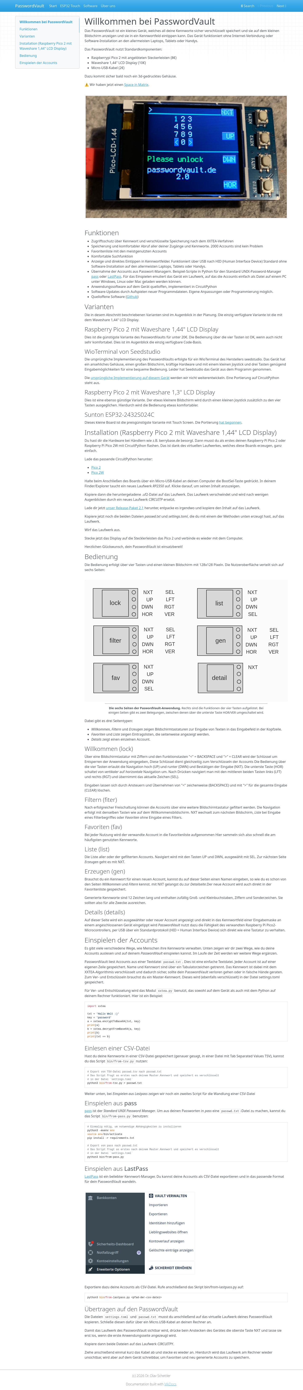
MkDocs (170, 1384)
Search (247, 6)
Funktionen (28, 29)
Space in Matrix (136, 84)
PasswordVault (29, 6)
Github (132, 296)
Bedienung (28, 55)
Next (281, 6)
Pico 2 (96, 467)
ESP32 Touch (70, 6)
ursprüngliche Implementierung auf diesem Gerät (130, 377)
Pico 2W (97, 472)
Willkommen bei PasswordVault (46, 22)
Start (53, 6)
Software (91, 6)
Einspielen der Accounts (38, 62)
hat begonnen (230, 422)
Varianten (27, 36)
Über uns (108, 6)
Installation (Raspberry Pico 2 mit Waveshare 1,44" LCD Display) (46, 46)
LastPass (114, 276)
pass (94, 276)
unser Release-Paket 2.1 (125, 508)
